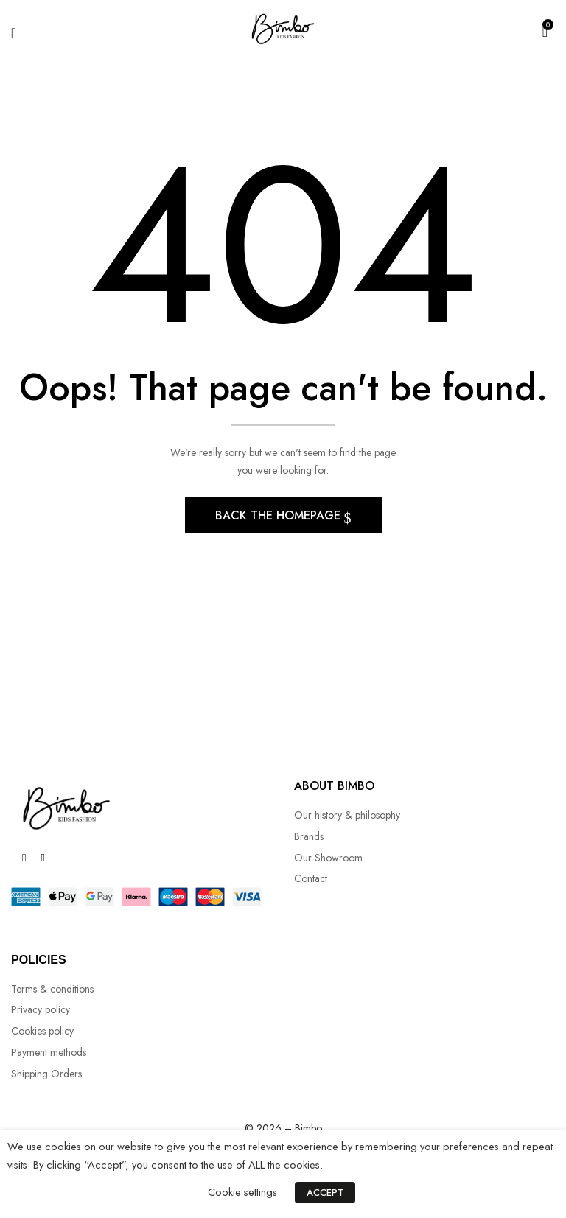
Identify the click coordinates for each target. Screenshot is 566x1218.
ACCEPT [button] (325, 1193)
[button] (545, 30)
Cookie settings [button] (242, 1192)
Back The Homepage (279, 519)
